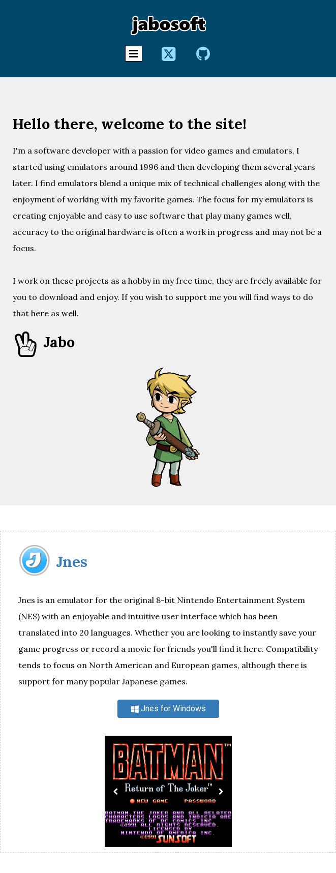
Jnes (71, 561)
